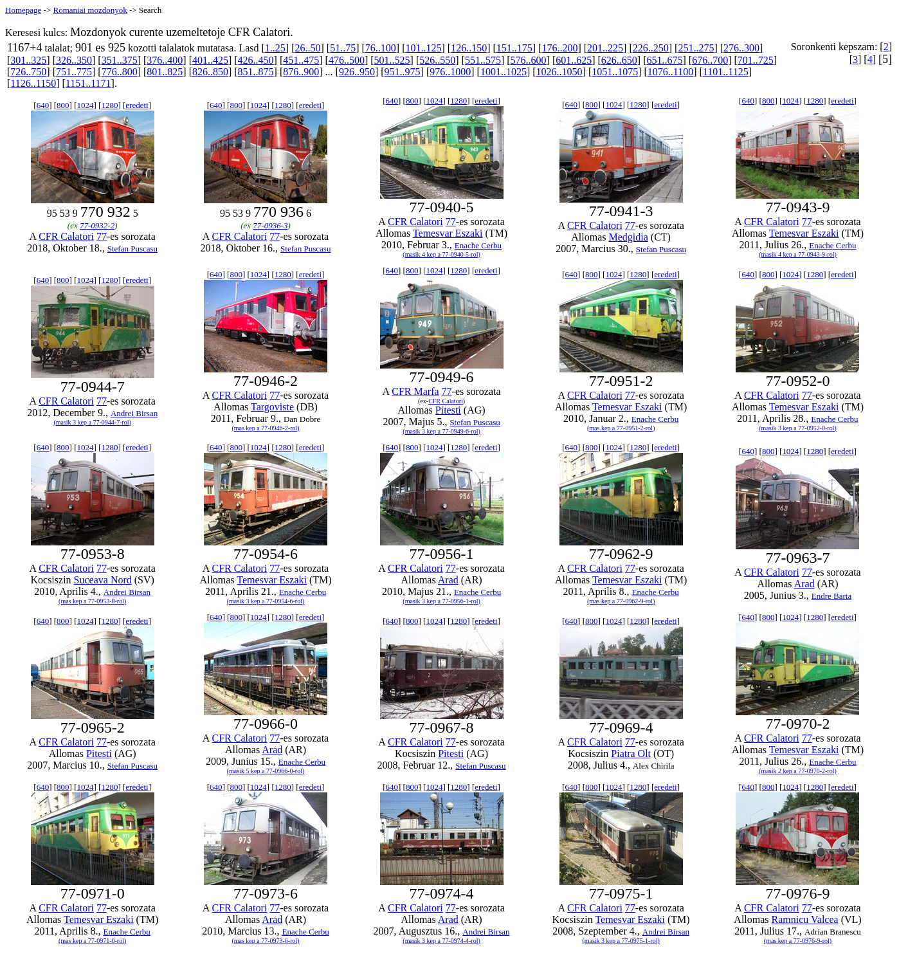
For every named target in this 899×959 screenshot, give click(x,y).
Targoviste (272, 406)
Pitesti (448, 410)
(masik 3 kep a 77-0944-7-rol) (92, 422)
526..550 (437, 60)
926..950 (357, 71)
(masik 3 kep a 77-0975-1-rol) (621, 940)
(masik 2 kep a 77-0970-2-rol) (798, 770)
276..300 (741, 47)
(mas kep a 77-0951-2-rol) (621, 428)
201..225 (605, 47)
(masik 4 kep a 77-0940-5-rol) (441, 254)
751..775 (74, 71)
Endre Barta (831, 596)
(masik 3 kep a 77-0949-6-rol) (441, 431)
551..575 (483, 60)
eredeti (136, 105)
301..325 (28, 60)
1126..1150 (33, 83)
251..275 (696, 47)
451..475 (301, 60)
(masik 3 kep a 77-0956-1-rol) (441, 601)
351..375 (120, 60)
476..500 (347, 60)
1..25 (275, 47)
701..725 (756, 60)
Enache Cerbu (478, 245)
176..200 (559, 47)
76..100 (380, 47)
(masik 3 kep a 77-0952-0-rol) (798, 428)
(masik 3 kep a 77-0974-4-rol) (441, 940)
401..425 (210, 60)
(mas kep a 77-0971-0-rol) (92, 940)
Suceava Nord (103, 579)
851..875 (256, 71)
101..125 (423, 47)
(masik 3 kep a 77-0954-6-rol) (266, 601)
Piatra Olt (631, 753)
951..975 (403, 71)
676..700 (710, 60)
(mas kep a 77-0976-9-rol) (797, 940)
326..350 (74, 60)
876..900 (301, 71)
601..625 (574, 60)
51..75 (343, 47)
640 (43, 105)
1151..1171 (88, 83)
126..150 (469, 47)
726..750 (28, 71)
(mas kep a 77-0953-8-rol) (92, 601)
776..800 (120, 71)
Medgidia (628, 237)
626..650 (619, 60)
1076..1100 (670, 71)
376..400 (165, 60)
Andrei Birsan (134, 413)
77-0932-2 (97, 225)
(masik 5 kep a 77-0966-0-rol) (266, 770)
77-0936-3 (270, 225)
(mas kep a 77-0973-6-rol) (265, 940)
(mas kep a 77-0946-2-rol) (265, 428)
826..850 (210, 71)
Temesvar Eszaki (448, 233)
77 (101, 236)
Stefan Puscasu (132, 248)
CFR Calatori (66, 236)
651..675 (665, 60)
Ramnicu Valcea (805, 919)
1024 (85, 105)
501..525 (392, 60)
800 (63, 105)
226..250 (651, 47)
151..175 (514, 47)
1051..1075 (615, 71)
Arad (448, 579)
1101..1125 (726, 71)
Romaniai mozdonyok (90, 10)
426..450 (256, 60)
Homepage (23, 10)
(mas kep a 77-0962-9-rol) (621, 601)
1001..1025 (503, 71)
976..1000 (450, 71)
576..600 (529, 60)
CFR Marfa (415, 391)
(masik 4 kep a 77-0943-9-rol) (798, 254)
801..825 (165, 71)
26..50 (308, 47)
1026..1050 (559, 71)
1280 (109, 105)
